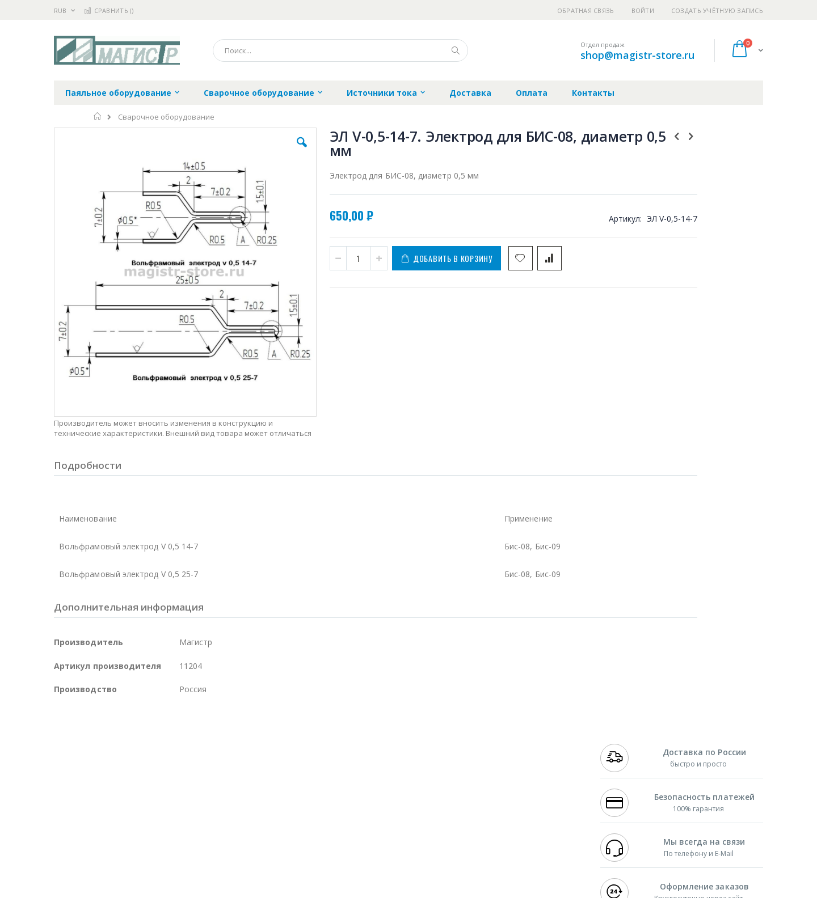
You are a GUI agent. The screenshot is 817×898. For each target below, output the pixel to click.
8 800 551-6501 (628, 778)
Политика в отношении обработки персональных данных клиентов (359, 794)
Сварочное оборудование (166, 117)
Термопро (180, 756)
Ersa (94, 744)
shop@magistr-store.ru (637, 55)
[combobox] (340, 50)
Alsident (209, 744)
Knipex (110, 844)
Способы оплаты (508, 788)
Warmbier (108, 822)
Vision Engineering (85, 800)
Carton (180, 800)
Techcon (150, 822)
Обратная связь (585, 10)
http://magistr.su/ (229, 890)
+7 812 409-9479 (625, 756)
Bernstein (70, 844)
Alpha (114, 778)
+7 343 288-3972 (625, 766)
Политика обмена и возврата (350, 766)
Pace (142, 744)
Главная (98, 116)
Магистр (224, 756)
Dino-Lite (143, 800)
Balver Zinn (73, 778)
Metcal (140, 756)
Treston (67, 822)
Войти (642, 10)
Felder (145, 778)
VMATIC (188, 822)
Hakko (65, 744)
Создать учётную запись (717, 10)
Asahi (176, 778)
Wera (142, 844)
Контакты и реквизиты (520, 744)
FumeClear (99, 756)
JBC (118, 744)
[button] (256, 150)
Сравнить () (108, 10)
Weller (173, 744)
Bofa (62, 756)
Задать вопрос (323, 822)
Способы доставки (511, 766)
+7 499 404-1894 (625, 744)
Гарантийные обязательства (349, 744)
